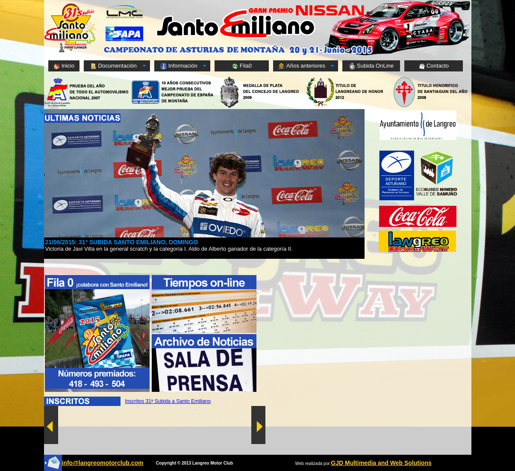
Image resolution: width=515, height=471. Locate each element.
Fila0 (242, 66)
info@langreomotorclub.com (103, 462)
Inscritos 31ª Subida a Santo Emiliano (168, 401)
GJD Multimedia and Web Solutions (381, 462)
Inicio (63, 66)
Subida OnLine (371, 66)
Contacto (433, 66)
